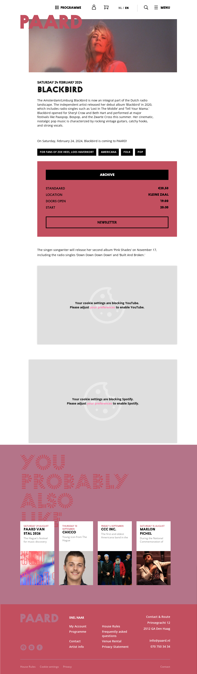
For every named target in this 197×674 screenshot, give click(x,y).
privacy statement (144, 598)
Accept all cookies (161, 654)
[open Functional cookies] (190, 613)
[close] (190, 573)
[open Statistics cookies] (190, 625)
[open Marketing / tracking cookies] (190, 638)
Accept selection (160, 666)
